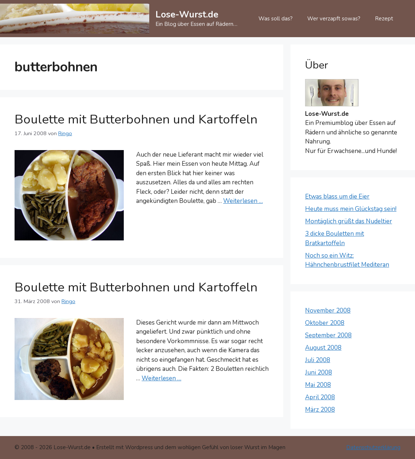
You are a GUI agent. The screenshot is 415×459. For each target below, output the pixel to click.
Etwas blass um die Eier (337, 196)
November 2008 (328, 310)
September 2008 (328, 335)
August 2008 (323, 348)
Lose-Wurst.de (186, 14)
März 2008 (320, 409)
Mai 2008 (318, 385)
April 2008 (320, 397)
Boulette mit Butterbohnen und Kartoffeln (136, 119)
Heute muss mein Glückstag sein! (350, 209)
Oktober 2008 (324, 323)
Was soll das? (275, 18)
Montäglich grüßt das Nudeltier (348, 221)
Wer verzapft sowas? (333, 18)
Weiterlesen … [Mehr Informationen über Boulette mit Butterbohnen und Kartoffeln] (243, 201)
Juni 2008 (318, 372)
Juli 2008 (317, 360)
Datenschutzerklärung (373, 447)
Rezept (384, 18)
